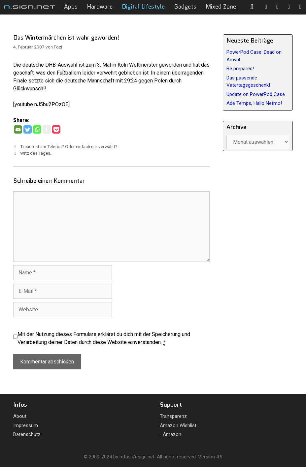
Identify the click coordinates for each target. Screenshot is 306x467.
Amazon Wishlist (178, 425)
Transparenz (173, 416)
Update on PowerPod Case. (256, 94)
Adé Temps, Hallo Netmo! (254, 103)
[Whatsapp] (37, 129)
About (19, 416)
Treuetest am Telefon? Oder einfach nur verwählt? (69, 146)
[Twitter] (27, 129)
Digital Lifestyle (143, 6)
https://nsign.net (136, 457)
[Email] (18, 129)
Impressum (25, 425)
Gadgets (185, 6)
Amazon (170, 434)
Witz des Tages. (35, 153)
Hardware (100, 6)
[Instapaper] (47, 129)
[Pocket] (56, 129)
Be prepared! (240, 69)
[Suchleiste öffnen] (252, 6)
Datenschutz (27, 434)
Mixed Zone (221, 6)
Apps (71, 6)
